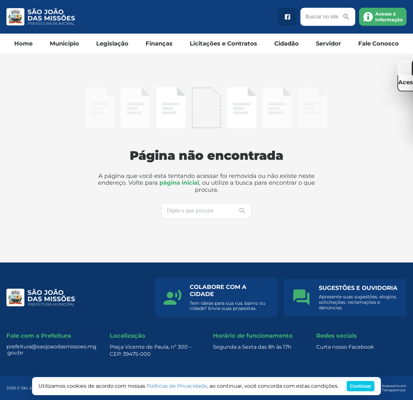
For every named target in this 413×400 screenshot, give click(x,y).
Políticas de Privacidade (176, 386)
